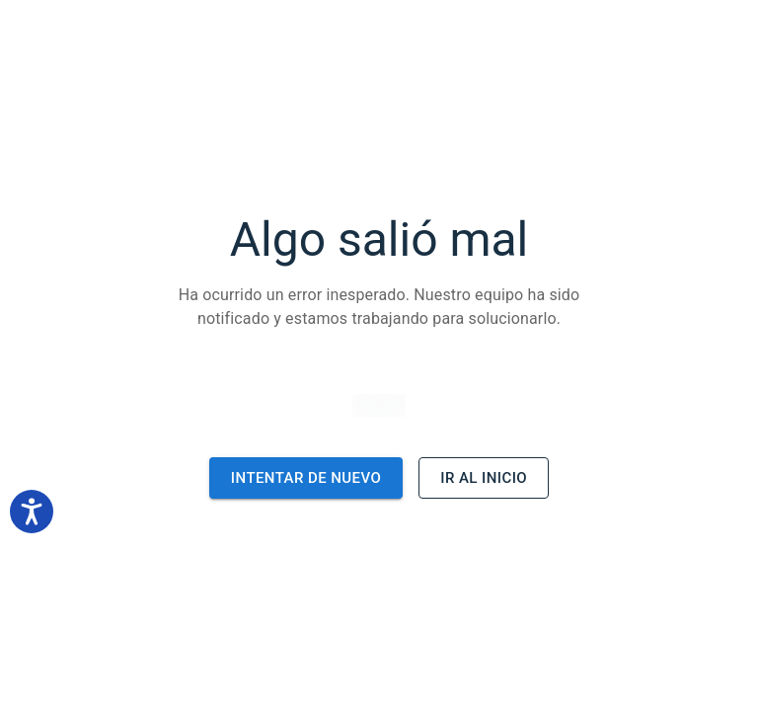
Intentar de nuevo (306, 478)
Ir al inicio (483, 478)
